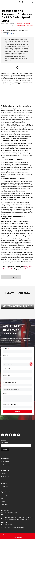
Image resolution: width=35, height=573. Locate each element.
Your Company (6, 375)
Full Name (5, 348)
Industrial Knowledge (11, 30)
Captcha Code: (10, 404)
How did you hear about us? (9, 382)
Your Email (5, 355)
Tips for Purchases (23, 30)
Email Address (5, 442)
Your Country (6, 362)
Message (5, 393)
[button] (19, 2)
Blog (4, 30)
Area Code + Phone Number (10, 369)
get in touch (28, 268)
